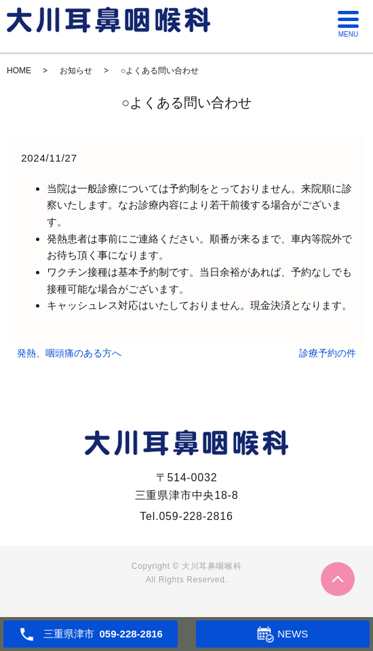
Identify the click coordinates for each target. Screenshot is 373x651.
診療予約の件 (327, 353)
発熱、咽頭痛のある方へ (69, 353)
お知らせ (76, 70)
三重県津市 (103, 634)
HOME (19, 70)
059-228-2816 (196, 516)
